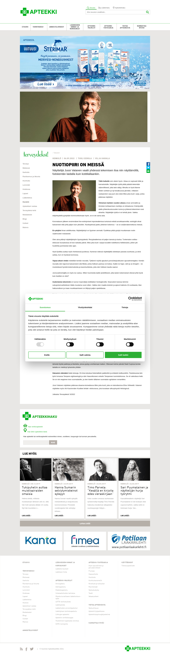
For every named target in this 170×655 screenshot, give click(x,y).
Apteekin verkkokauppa (64, 618)
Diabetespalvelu (62, 590)
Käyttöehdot (127, 562)
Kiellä (46, 355)
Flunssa (92, 571)
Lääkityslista (60, 605)
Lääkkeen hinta (61, 572)
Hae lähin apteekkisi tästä (35, 432)
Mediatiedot (27, 215)
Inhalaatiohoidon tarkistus (65, 593)
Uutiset (25, 223)
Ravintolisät (93, 587)
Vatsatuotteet (93, 596)
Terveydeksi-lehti (29, 210)
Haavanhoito (93, 574)
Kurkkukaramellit (95, 580)
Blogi (25, 219)
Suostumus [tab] (45, 307)
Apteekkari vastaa (30, 206)
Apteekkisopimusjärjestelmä (99, 614)
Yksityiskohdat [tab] (85, 307)
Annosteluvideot (56, 27)
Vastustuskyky (94, 590)
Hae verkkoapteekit (33, 427)
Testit (91, 593)
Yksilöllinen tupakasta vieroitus (67, 621)
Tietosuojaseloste (128, 566)
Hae (53, 442)
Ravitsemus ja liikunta (31, 177)
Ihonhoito (26, 181)
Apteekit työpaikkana (96, 611)
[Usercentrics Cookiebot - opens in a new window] (130, 299)
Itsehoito (26, 172)
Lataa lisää (85, 523)
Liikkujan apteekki (62, 614)
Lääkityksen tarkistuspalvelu (66, 611)
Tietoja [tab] (125, 307)
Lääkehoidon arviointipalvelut (66, 608)
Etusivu (25, 27)
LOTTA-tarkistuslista (63, 602)
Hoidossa (26, 189)
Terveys (26, 164)
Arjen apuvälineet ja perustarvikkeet (96, 567)
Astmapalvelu (61, 587)
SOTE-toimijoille (62, 624)
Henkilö (26, 202)
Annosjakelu (60, 584)
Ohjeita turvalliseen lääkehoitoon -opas (68, 597)
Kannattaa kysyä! (141, 27)
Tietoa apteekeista (125, 27)
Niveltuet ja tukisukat (97, 584)
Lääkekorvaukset (62, 569)
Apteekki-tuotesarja (108, 27)
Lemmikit (26, 185)
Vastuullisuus (93, 608)
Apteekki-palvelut (92, 27)
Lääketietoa (27, 198)
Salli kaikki (123, 355)
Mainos (25, 227)
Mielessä (26, 168)
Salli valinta (85, 355)
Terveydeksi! (38, 27)
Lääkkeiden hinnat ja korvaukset (75, 27)
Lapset (25, 193)
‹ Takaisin (56, 153)
